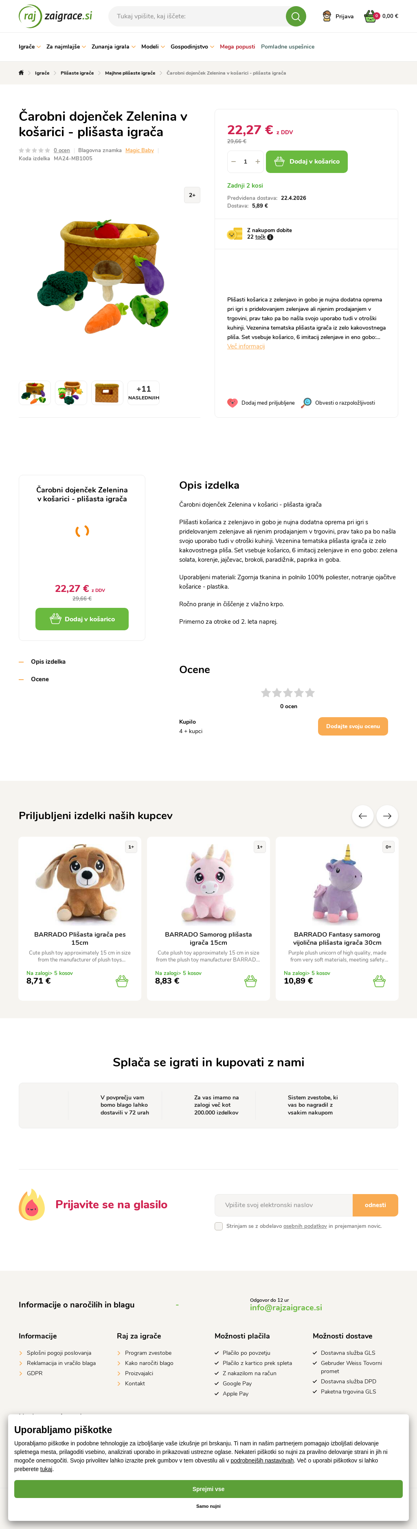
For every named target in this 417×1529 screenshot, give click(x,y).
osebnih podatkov (305, 1226)
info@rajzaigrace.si (286, 1307)
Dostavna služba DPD (348, 1381)
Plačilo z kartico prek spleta (257, 1363)
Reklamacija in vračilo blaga (61, 1363)
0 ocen (62, 150)
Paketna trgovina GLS (348, 1392)
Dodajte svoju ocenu (353, 726)
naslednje (387, 816)
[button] (257, 162)
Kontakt (135, 1383)
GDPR (35, 1373)
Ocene (40, 679)
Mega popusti (237, 47)
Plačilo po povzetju (246, 1353)
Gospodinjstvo (192, 47)
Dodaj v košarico (317, 161)
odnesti (375, 1205)
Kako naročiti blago (149, 1363)
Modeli (153, 47)
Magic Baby (139, 150)
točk (260, 237)
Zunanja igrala (114, 47)
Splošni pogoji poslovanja (59, 1353)
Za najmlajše (66, 47)
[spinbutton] (245, 162)
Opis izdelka (48, 662)
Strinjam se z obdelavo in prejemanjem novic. (304, 1226)
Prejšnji (363, 816)
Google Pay (237, 1383)
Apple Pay (235, 1394)
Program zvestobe (148, 1353)
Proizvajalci (139, 1373)
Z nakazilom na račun (250, 1373)
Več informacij (246, 346)
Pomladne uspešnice (287, 47)
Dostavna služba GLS (348, 1353)
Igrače (30, 47)
